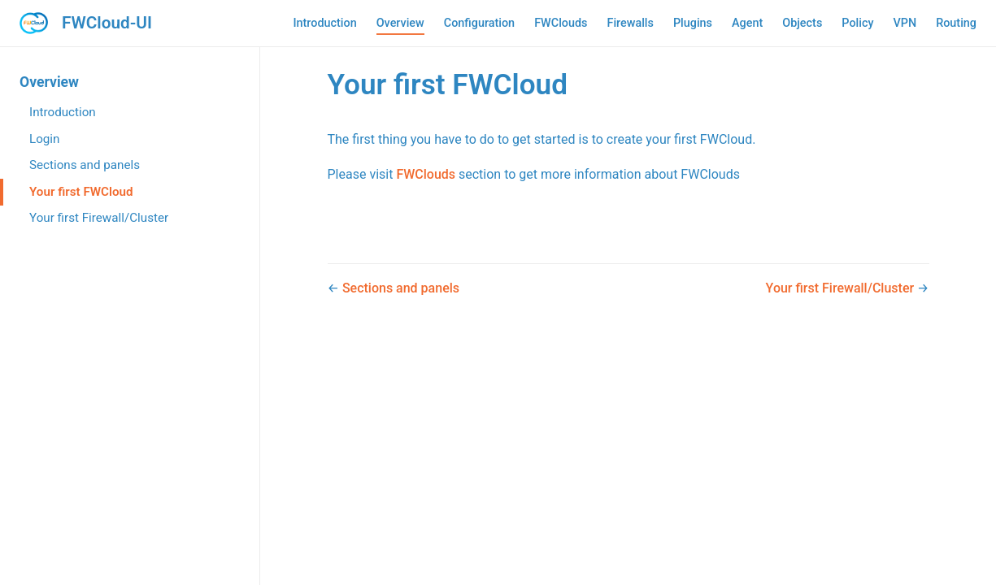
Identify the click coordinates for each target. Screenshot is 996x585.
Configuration (479, 23)
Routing (956, 23)
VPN (904, 23)
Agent (747, 23)
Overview (400, 23)
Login (44, 139)
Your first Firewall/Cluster (98, 217)
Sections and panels (84, 165)
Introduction (324, 23)
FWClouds (560, 23)
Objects (802, 23)
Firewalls (630, 23)
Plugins (692, 23)
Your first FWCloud (81, 191)
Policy (857, 23)
